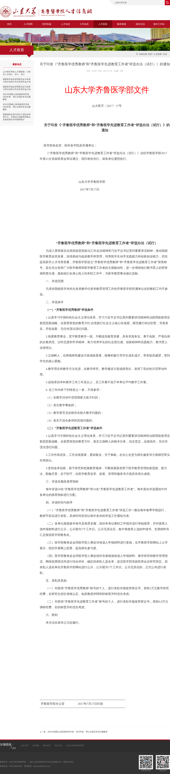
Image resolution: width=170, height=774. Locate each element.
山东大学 (25, 745)
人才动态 (65, 24)
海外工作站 (159, 24)
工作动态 (84, 24)
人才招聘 (28, 24)
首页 (9, 24)
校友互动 (140, 24)
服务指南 (121, 24)
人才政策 (102, 24)
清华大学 (47, 745)
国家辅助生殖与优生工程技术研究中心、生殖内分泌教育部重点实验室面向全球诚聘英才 (17, 117)
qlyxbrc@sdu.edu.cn (41, 766)
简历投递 (46, 24)
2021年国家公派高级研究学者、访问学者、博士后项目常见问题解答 (17, 96)
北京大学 (58, 745)
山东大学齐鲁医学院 (75, 745)
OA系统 (35, 745)
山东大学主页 (121, 2)
